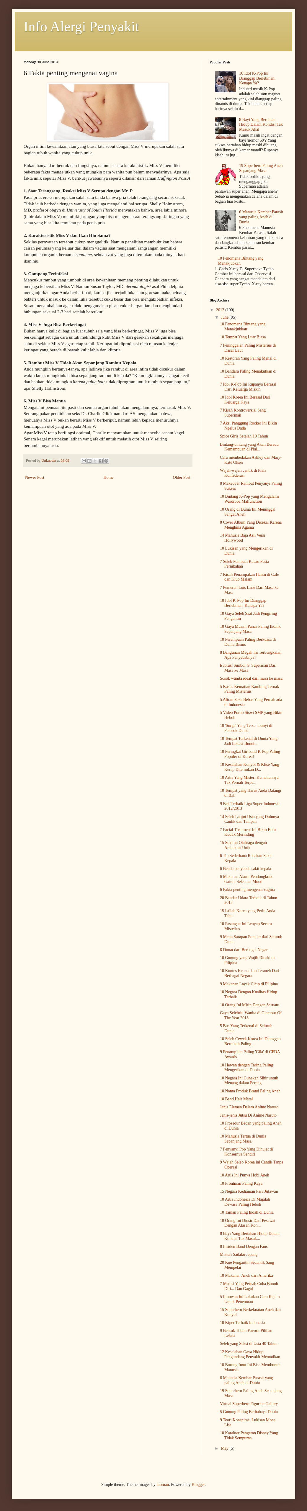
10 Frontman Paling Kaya (241, 1183)
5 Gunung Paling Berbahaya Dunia (249, 1412)
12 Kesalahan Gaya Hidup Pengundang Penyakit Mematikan (250, 1354)
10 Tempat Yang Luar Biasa (243, 337)
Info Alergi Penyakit (81, 26)
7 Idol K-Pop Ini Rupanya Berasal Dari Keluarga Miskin (248, 386)
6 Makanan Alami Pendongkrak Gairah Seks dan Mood (246, 879)
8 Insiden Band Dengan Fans (244, 1246)
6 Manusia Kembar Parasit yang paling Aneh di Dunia (261, 217)
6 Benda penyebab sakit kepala (245, 868)
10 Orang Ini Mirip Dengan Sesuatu (249, 1005)
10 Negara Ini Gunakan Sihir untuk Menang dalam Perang (249, 1080)
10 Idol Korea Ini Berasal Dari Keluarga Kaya (245, 399)
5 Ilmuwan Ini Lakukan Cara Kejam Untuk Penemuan (250, 1299)
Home (109, 477)
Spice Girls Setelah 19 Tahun (244, 436)
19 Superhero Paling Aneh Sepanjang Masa (260, 168)
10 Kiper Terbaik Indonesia (242, 1322)
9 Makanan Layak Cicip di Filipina (249, 984)
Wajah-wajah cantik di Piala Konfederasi (243, 473)
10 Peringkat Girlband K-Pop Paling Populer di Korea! (250, 754)
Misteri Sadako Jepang (239, 1254)
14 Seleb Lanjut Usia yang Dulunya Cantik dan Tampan (249, 819)
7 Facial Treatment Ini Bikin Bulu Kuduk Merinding (248, 832)
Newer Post (34, 477)
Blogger (198, 1484)
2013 (221, 310)
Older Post (182, 477)
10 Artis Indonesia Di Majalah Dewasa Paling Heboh (245, 1202)
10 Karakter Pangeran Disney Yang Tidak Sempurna (249, 1435)
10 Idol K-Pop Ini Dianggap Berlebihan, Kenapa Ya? (257, 78)
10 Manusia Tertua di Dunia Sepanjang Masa (243, 1138)
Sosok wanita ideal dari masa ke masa (251, 678)
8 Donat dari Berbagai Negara (245, 950)
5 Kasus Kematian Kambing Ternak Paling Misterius (249, 689)
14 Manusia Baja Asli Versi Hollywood (242, 538)
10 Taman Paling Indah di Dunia (247, 1212)
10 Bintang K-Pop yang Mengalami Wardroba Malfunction (249, 499)
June (225, 317)
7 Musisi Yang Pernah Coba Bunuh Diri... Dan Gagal (249, 1286)
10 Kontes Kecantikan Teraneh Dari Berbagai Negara (249, 973)
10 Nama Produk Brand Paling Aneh (250, 1091)
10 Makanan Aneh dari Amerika (246, 1275)
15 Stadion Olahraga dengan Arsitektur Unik (243, 845)
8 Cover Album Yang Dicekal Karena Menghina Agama (251, 525)
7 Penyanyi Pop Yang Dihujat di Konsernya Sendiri (246, 1151)
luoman (162, 1484)
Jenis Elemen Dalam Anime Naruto (249, 1107)
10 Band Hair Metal (236, 1099)
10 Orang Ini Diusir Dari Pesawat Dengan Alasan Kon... (247, 1223)
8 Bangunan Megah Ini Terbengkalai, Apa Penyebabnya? (250, 655)
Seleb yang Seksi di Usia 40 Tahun (248, 1343)
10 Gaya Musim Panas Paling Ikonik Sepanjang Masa (250, 629)
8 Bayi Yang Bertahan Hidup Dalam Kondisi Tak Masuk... (250, 1236)
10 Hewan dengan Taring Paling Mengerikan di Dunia (246, 1067)
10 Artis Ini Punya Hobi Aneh (244, 1175)
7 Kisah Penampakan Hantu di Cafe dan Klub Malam (249, 577)
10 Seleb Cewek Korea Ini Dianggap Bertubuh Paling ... (250, 1041)
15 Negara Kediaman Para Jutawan (249, 1191)
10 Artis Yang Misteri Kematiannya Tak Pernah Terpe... (249, 780)
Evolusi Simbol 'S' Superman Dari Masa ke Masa (248, 668)
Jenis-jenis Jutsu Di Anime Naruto (248, 1115)
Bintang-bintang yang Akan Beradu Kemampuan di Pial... (249, 447)
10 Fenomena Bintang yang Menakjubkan (242, 326)
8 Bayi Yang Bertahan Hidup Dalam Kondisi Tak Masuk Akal (261, 124)
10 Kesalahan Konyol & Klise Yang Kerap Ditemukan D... (249, 767)
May (225, 1448)
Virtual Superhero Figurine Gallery (249, 1404)
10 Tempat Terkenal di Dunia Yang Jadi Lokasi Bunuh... (248, 741)
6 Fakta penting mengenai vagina (247, 889)
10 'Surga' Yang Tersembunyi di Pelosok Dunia (246, 728)
